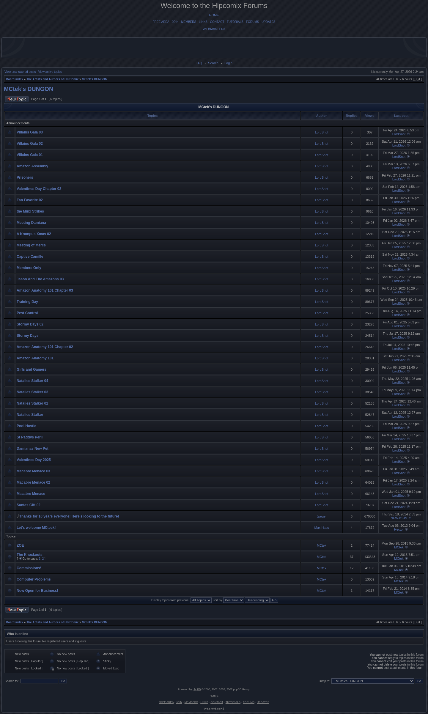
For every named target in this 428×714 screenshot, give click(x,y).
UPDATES (269, 21)
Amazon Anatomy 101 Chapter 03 (45, 290)
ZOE (20, 545)
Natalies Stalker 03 (32, 392)
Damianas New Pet (32, 448)
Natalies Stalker (30, 415)
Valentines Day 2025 (34, 460)
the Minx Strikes (30, 211)
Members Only (29, 268)
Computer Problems (34, 579)
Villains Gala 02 (30, 143)
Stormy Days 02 (30, 324)
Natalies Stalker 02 (32, 403)
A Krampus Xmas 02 (34, 234)
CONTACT (217, 21)
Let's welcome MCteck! (36, 528)
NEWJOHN (399, 518)
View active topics (50, 71)
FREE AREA (160, 21)
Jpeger (322, 516)
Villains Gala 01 (30, 155)
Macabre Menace (31, 494)
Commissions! (29, 568)
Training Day (27, 302)
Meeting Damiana (31, 223)
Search (213, 63)
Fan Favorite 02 (30, 200)
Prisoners (25, 177)
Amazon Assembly (32, 166)
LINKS (203, 21)
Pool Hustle (26, 426)
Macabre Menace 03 (33, 471)
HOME (214, 15)
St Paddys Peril (30, 437)
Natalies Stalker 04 (32, 381)
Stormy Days (27, 336)
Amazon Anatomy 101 (35, 358)
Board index (14, 79)
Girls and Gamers (31, 369)
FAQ (199, 63)
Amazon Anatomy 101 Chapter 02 (45, 347)
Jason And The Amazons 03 (40, 279)
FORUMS (252, 21)
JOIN (175, 21)
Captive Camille (30, 256)
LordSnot (321, 132)
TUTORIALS (235, 21)
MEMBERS (188, 21)
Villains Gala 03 (30, 132)
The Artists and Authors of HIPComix (52, 79)
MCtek (321, 545)
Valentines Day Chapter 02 (39, 189)
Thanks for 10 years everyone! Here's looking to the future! (69, 516)
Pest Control (27, 313)
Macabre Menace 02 (33, 482)
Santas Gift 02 (28, 505)
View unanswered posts (20, 71)
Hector (399, 529)
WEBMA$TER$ (214, 29)
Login (228, 63)
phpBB (197, 689)
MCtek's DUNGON (94, 79)
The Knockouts (30, 555)
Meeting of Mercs (31, 245)
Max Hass (321, 527)
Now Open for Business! (37, 591)
